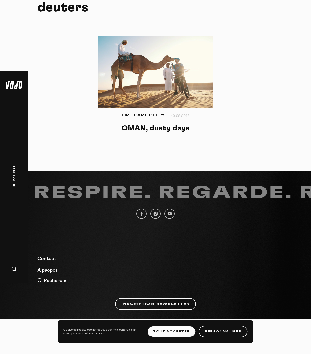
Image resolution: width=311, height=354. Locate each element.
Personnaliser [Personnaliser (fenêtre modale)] (223, 331)
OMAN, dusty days (155, 128)
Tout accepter (171, 331)
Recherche (52, 280)
